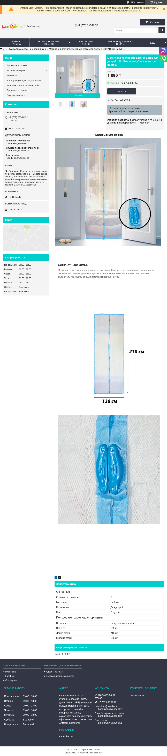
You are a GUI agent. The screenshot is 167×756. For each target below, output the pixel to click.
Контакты (12, 75)
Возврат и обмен (16, 95)
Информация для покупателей (24, 80)
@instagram (11, 680)
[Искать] (161, 30)
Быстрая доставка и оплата (60, 676)
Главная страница (15, 42)
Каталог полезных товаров (49, 42)
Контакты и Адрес (86, 42)
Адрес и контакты (55, 671)
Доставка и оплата (17, 65)
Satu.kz (98, 749)
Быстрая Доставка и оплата (120, 42)
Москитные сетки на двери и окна (28, 49)
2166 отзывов (137, 2)
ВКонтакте (10, 671)
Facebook (10, 676)
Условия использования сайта (23, 85)
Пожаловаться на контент (90, 753)
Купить (122, 91)
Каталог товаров (16, 70)
